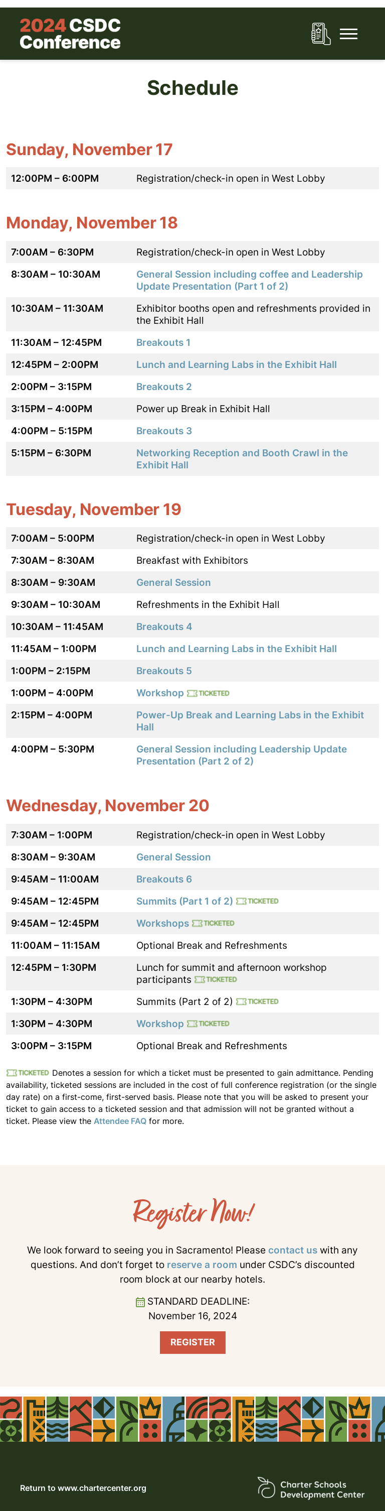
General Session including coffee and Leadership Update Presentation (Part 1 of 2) (249, 280)
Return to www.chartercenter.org (83, 1488)
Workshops (162, 923)
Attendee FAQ (120, 1121)
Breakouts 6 (164, 879)
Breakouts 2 (164, 387)
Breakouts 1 (163, 342)
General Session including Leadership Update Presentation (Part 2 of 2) (241, 755)
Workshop (160, 693)
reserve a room (202, 1264)
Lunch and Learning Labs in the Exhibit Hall (236, 364)
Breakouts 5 (164, 671)
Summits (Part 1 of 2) (184, 901)
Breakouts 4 (164, 626)
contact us (292, 1250)
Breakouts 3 (164, 431)
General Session (173, 582)
